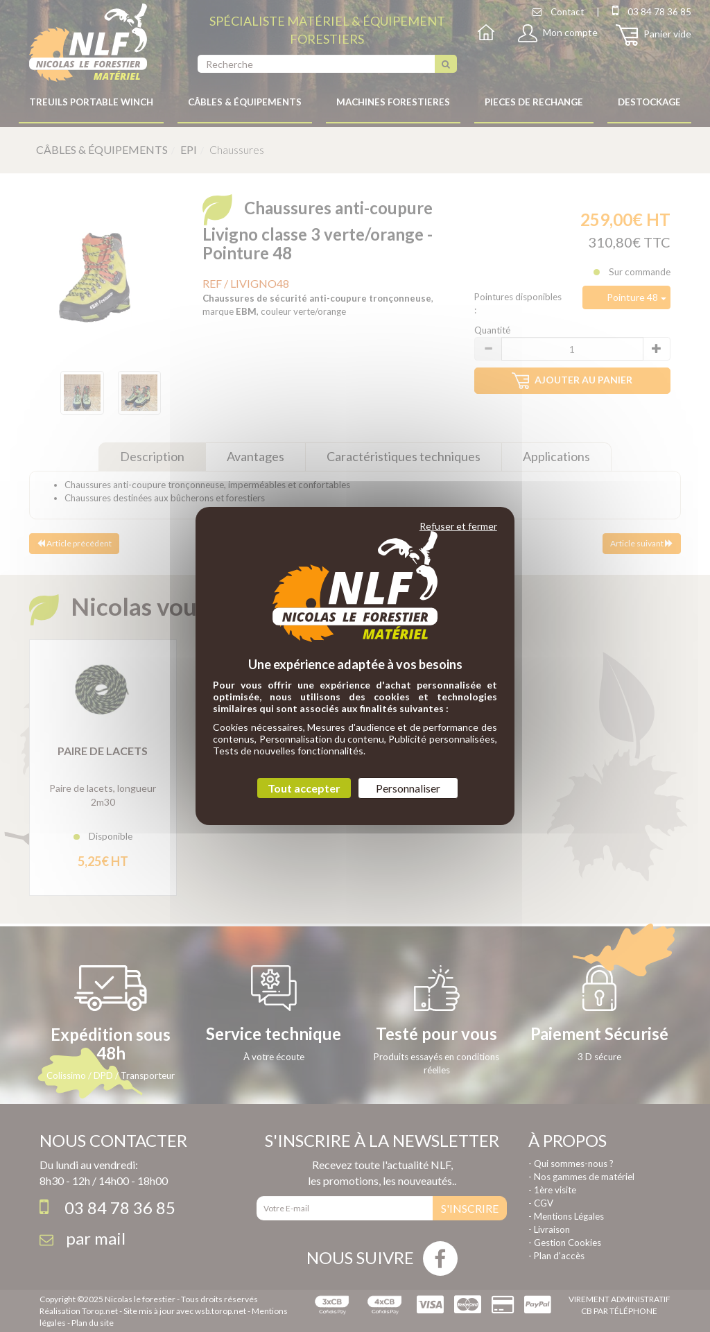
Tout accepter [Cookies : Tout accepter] (304, 788)
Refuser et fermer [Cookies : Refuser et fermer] (458, 526)
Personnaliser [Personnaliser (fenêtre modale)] (408, 788)
